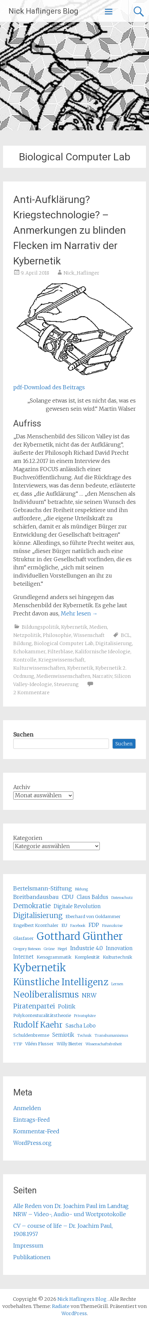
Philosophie (57, 635)
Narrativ (102, 676)
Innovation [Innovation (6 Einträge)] (119, 948)
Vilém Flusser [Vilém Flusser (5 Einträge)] (39, 1044)
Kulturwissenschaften (39, 668)
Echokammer (29, 652)
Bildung (22, 643)
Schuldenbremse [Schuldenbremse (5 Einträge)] (31, 1035)
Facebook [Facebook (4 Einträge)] (78, 925)
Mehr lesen (79, 613)
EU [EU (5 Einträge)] (64, 925)
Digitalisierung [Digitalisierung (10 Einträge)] (37, 915)
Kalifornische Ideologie (102, 652)
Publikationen (32, 1257)
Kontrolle (24, 660)
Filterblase (60, 652)
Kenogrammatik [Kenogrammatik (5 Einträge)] (54, 957)
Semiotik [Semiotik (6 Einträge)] (63, 1035)
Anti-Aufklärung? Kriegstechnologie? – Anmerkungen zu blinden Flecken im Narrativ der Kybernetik (69, 230)
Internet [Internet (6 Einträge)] (23, 957)
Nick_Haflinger (81, 273)
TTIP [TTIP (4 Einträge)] (17, 1044)
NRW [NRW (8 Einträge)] (89, 995)
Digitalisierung (113, 643)
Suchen (23, 734)
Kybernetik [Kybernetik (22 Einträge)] (39, 968)
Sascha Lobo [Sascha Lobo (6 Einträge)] (81, 1025)
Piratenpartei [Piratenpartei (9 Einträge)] (34, 1006)
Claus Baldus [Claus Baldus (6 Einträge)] (92, 897)
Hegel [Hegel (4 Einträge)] (62, 949)
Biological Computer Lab (63, 643)
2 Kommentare (31, 692)
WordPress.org (32, 1142)
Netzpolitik (27, 635)
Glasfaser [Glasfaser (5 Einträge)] (23, 938)
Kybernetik (74, 627)
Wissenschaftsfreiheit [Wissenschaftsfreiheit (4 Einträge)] (104, 1044)
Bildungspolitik (40, 627)
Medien (98, 627)
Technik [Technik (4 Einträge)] (84, 1035)
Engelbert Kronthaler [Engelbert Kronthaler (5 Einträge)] (35, 925)
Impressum (28, 1245)
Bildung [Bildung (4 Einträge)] (81, 889)
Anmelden (27, 1108)
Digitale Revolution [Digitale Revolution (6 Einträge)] (77, 906)
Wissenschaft (89, 635)
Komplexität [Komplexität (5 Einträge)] (87, 957)
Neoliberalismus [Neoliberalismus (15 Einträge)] (46, 994)
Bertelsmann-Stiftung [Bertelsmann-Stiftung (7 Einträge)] (42, 888)
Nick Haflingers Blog (43, 11)
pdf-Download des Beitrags (49, 387)
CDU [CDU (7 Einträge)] (68, 896)
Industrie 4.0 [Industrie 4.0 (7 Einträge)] (86, 948)
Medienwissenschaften (63, 676)
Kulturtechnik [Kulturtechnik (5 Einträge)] (117, 957)
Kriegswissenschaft (61, 660)
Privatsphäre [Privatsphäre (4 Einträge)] (85, 1016)
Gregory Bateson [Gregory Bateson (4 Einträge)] (27, 949)
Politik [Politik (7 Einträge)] (66, 1006)
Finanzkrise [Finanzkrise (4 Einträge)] (112, 925)
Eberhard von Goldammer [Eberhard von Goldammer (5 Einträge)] (93, 916)
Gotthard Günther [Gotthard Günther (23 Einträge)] (80, 936)
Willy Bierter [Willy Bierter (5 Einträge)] (69, 1044)
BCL (125, 635)
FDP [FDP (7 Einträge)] (94, 924)
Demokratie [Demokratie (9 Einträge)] (32, 906)
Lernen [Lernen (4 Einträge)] (117, 984)
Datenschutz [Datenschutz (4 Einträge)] (122, 898)
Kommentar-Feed (36, 1131)
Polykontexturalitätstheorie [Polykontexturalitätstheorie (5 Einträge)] (42, 1015)
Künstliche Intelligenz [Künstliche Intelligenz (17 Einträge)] (60, 982)
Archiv (21, 787)
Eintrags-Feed (31, 1119)
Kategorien (27, 837)
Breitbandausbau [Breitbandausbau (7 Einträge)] (36, 896)
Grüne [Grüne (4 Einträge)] (49, 949)
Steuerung (66, 684)
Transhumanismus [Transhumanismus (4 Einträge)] (111, 1035)
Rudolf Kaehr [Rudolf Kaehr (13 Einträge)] (37, 1025)
